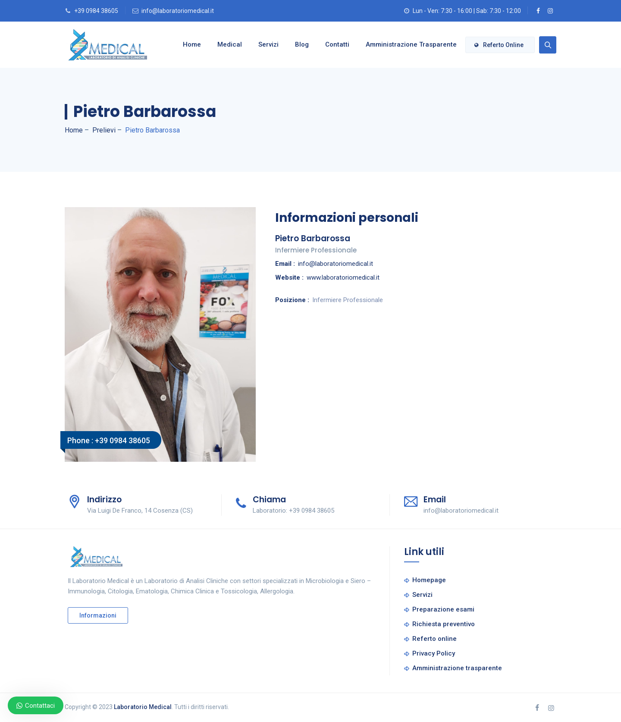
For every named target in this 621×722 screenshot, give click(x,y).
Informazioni (97, 615)
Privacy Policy (433, 653)
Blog (297, 44)
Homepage (429, 580)
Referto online (499, 44)
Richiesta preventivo (443, 624)
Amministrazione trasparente (406, 44)
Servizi (263, 44)
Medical (224, 44)
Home (187, 44)
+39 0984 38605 (96, 10)
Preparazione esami (443, 609)
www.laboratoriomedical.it (343, 277)
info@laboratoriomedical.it (177, 10)
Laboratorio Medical (143, 706)
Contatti (332, 44)
